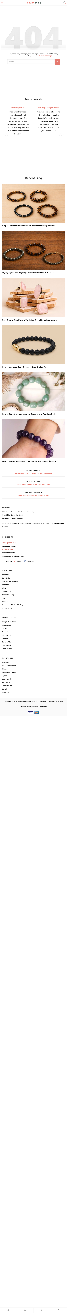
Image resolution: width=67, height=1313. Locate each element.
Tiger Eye (5, 692)
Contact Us (6, 591)
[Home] (8, 1310)
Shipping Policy (8, 608)
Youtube (18, 561)
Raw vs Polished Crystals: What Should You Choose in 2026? (29, 461)
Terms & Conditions (39, 707)
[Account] (42, 1310)
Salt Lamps (6, 645)
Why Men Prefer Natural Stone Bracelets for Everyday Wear (29, 226)
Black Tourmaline (9, 666)
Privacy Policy (25, 707)
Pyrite (4, 676)
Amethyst (6, 662)
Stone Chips (7, 625)
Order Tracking (8, 595)
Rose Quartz (7, 686)
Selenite (5, 689)
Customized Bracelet (10, 581)
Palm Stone (6, 635)
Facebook (7, 561)
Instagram (29, 561)
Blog (4, 588)
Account (5, 601)
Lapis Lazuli (6, 679)
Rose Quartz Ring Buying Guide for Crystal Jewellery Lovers (29, 320)
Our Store (6, 585)
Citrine (4, 669)
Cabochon (6, 632)
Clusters (5, 628)
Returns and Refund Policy (12, 605)
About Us (5, 575)
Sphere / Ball (7, 642)
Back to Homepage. (44, 56)
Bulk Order (6, 578)
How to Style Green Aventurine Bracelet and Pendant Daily (29, 414)
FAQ (3, 598)
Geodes (5, 639)
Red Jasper (6, 682)
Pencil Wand (7, 649)
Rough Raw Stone (9, 622)
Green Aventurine (9, 672)
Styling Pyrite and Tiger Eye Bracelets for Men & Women (28, 273)
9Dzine (60, 701)
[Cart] (58, 1310)
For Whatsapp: (8, 549)
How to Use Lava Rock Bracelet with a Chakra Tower (25, 367)
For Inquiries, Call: (9, 543)
